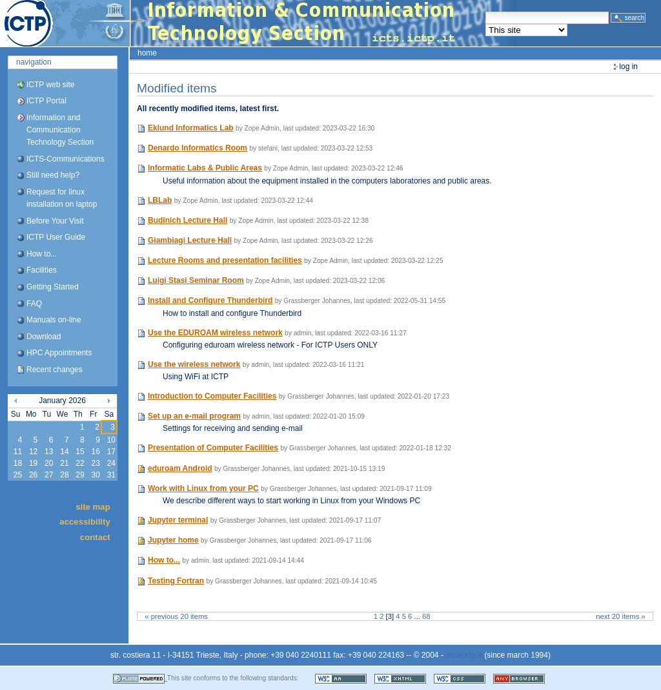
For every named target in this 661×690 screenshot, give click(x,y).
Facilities (41, 270)
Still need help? (52, 175)
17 (111, 451)
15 (80, 451)
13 (49, 451)
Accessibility (84, 522)
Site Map (93, 507)
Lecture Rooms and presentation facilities (225, 260)
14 (64, 451)
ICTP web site (50, 84)
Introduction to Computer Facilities (212, 396)
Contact (95, 536)
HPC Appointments (59, 352)
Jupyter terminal (178, 520)
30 (95, 474)
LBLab (160, 200)
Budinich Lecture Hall (187, 220)
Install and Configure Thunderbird (210, 300)
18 (18, 463)
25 (18, 474)
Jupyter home (173, 540)
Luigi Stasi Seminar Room (196, 280)
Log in (628, 66)
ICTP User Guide (55, 237)
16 (95, 451)
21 (64, 463)
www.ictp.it (463, 655)
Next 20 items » (620, 616)
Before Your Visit (55, 220)
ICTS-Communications (65, 158)
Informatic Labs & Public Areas (205, 167)
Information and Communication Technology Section (60, 130)
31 (111, 474)
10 (111, 439)
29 (80, 474)
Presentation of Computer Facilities (213, 447)
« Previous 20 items (176, 616)
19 (33, 463)
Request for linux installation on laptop (61, 198)
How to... (41, 253)
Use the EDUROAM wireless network (215, 332)
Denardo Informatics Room (197, 147)
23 (95, 463)
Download (43, 336)
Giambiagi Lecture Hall (190, 240)
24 (111, 463)
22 (80, 463)
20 (49, 463)
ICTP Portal (242, 23)
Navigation (34, 62)
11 (18, 451)
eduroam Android (180, 468)
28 (64, 474)
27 (49, 474)
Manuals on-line (53, 319)
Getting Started (52, 286)
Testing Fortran (176, 580)
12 (33, 451)
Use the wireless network (194, 364)
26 (33, 474)
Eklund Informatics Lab (191, 127)
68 (426, 616)
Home (147, 53)
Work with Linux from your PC (203, 488)
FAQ (34, 303)
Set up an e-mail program (194, 416)
